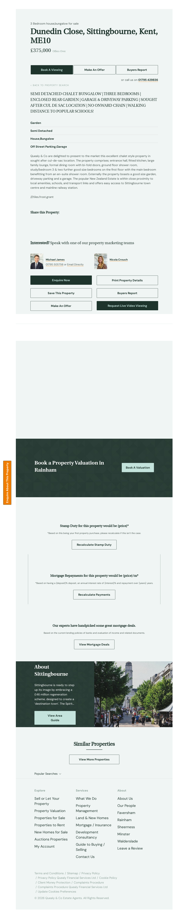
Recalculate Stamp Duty (94, 545)
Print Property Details (127, 280)
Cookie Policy (108, 878)
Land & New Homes (92, 818)
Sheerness (126, 827)
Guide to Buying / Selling (90, 847)
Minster (123, 834)
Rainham (124, 820)
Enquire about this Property (7, 482)
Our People (126, 805)
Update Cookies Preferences (57, 892)
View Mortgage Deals (94, 644)
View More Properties (94, 759)
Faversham (126, 812)
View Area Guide (55, 718)
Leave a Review (130, 848)
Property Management (87, 808)
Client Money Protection (54, 882)
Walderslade (127, 841)
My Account (44, 846)
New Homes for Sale (51, 832)
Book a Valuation (138, 468)
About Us (125, 798)
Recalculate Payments (94, 595)
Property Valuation (49, 810)
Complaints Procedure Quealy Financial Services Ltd (73, 887)
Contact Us (85, 856)
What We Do (86, 798)
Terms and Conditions (49, 873)
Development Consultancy (87, 835)
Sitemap (72, 873)
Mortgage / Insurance (93, 825)
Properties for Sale (49, 818)
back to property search (49, 85)
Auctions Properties (51, 839)
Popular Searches (46, 774)
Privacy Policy (90, 873)
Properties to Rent (49, 825)
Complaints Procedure (89, 882)
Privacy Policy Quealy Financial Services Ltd (67, 878)
